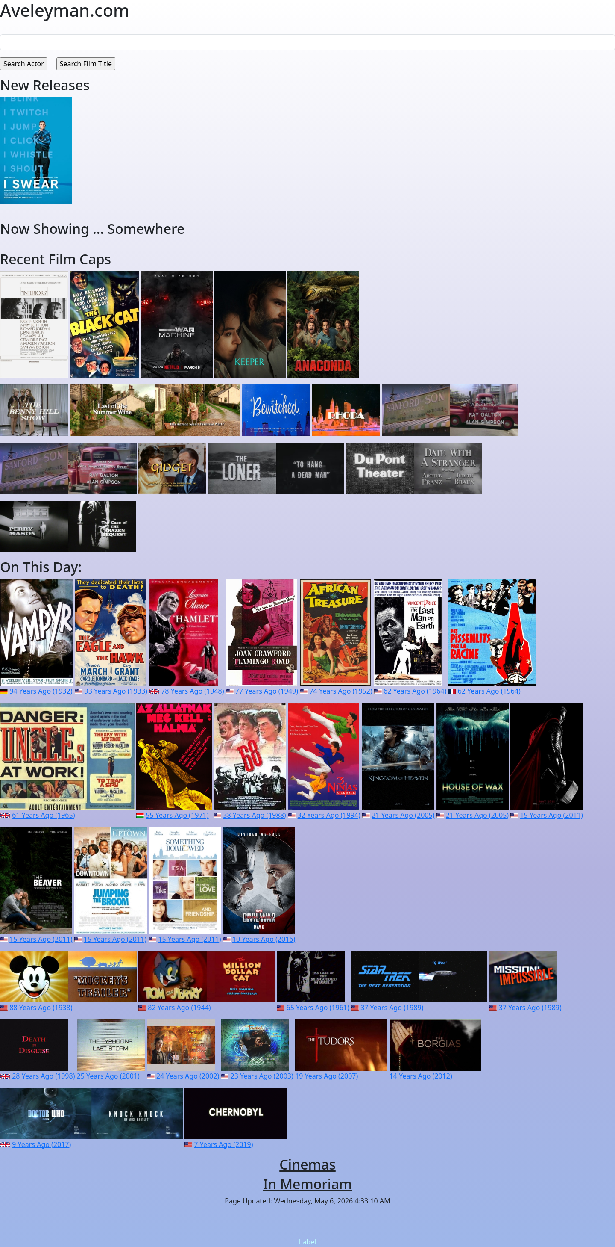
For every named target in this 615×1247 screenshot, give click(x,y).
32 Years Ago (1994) (329, 815)
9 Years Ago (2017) (41, 1144)
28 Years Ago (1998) (43, 1076)
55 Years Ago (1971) (177, 815)
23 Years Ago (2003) (262, 1076)
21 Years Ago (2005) (403, 815)
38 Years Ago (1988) (254, 815)
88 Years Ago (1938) (40, 1007)
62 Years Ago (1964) (415, 691)
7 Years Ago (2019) (223, 1144)
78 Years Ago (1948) (192, 691)
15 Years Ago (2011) (551, 815)
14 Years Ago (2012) (421, 1076)
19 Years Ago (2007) (326, 1076)
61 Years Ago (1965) (43, 815)
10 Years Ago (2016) (263, 939)
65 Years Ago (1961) (318, 1007)
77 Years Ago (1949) (266, 691)
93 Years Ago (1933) (116, 691)
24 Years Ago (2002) (187, 1076)
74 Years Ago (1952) (340, 691)
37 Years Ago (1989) (391, 1007)
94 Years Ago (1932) (40, 691)
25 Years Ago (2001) (108, 1076)
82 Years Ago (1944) (179, 1007)
